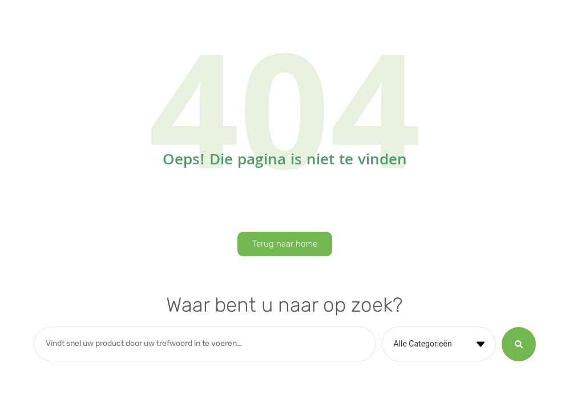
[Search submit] (519, 344)
